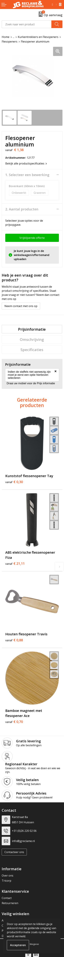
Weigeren (34, 944)
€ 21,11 (15, 563)
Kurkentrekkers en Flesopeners (38, 37)
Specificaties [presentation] (31, 349)
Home (5, 37)
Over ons (7, 875)
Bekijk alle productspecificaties (26, 163)
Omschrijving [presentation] (32, 339)
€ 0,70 (14, 722)
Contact (7, 898)
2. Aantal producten (21, 209)
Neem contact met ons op (20, 306)
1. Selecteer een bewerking (27, 175)
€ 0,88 (14, 640)
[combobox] (27, 24)
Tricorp (6, 880)
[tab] (32, 329)
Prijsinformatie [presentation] (32, 329)
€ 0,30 (14, 482)
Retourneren (10, 903)
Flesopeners (9, 41)
